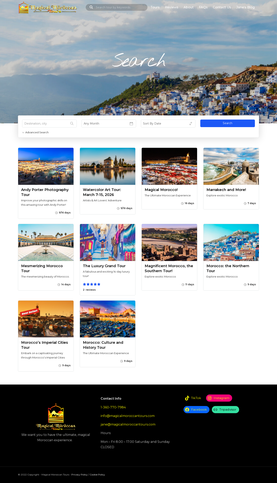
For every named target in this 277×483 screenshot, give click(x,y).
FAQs (203, 7)
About (189, 7)
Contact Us (222, 7)
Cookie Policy (97, 474)
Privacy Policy (79, 474)
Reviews (171, 7)
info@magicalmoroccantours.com (128, 416)
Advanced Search (35, 132)
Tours (155, 7)
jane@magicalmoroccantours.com (128, 424)
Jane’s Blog (245, 7)
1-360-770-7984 (113, 407)
